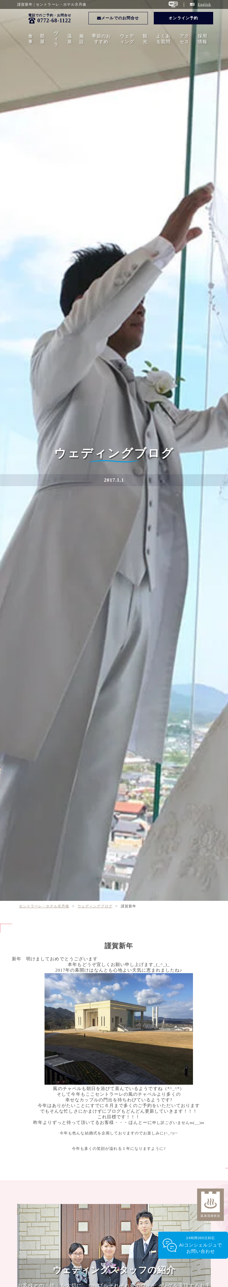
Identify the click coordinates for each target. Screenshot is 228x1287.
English (204, 4)
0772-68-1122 (54, 21)
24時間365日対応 (200, 1245)
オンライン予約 (183, 18)
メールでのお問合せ (118, 18)
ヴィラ (56, 39)
